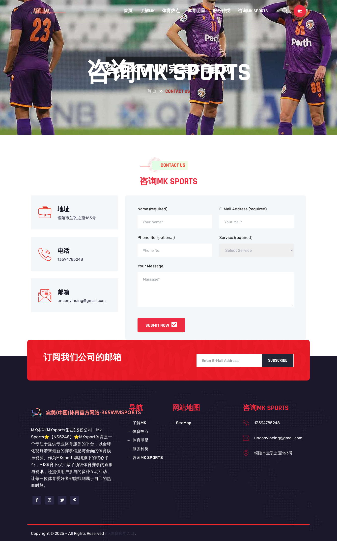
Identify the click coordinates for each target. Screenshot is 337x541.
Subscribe (277, 360)
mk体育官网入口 (119, 533)
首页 (128, 11)
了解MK (147, 11)
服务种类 (221, 11)
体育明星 (196, 11)
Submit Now (161, 325)
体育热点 (171, 11)
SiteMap (183, 422)
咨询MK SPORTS (253, 11)
